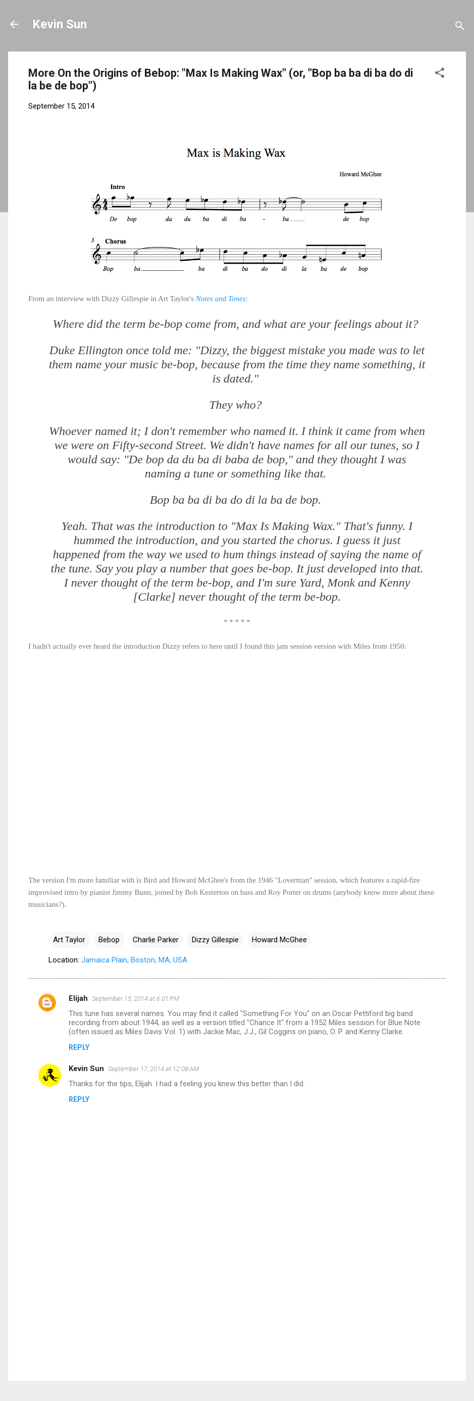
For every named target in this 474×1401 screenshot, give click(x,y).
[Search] (460, 27)
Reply (79, 1047)
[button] (440, 74)
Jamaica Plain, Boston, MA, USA (134, 959)
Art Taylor (69, 939)
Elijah (78, 998)
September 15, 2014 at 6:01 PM (135, 998)
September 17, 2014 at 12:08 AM (153, 1069)
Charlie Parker (156, 939)
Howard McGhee (279, 939)
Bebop (109, 939)
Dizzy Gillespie (215, 939)
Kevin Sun (59, 24)
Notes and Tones (221, 299)
